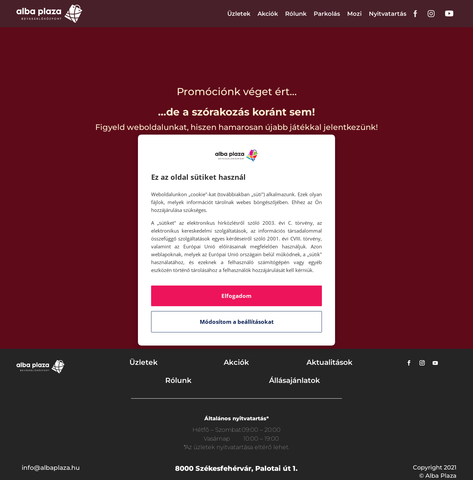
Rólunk (295, 13)
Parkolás (327, 13)
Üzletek (238, 13)
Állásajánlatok (294, 380)
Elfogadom (236, 296)
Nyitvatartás (387, 13)
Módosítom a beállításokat (237, 321)
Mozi (354, 13)
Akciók (268, 13)
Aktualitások (329, 362)
